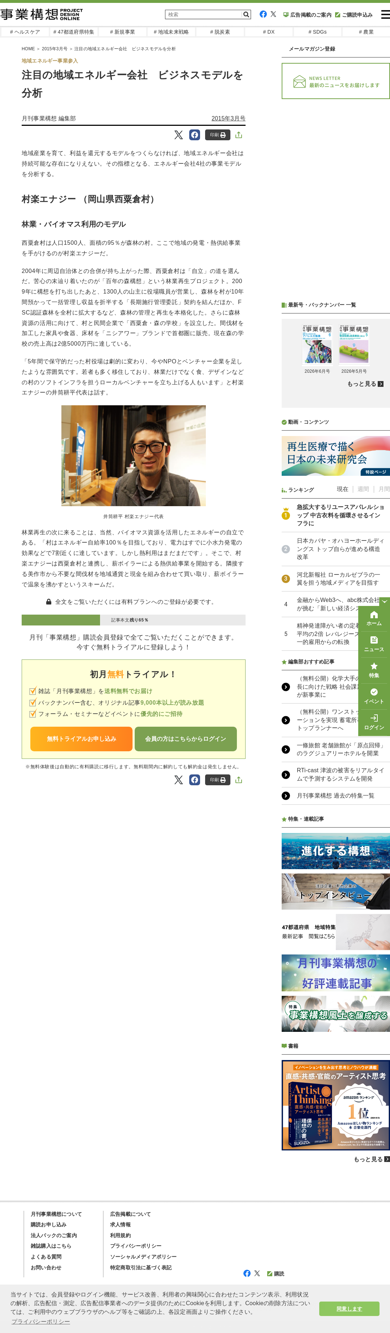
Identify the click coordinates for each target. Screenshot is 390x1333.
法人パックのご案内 (54, 1235)
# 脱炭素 (220, 32)
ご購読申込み (354, 14)
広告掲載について (130, 1214)
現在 (342, 489)
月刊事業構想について (56, 1214)
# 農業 (366, 32)
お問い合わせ (46, 1267)
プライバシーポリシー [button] (41, 1322)
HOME (28, 48)
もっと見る (361, 384)
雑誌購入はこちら (51, 1245)
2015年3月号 (55, 48)
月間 (384, 489)
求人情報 (120, 1224)
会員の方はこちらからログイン (185, 739)
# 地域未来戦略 (171, 32)
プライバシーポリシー (135, 1245)
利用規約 (120, 1235)
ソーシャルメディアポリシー (143, 1256)
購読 (275, 1273)
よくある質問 (46, 1256)
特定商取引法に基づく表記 (141, 1267)
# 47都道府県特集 (73, 32)
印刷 (218, 135)
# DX (269, 32)
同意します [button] (349, 1309)
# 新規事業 (122, 32)
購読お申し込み (48, 1224)
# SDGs (317, 32)
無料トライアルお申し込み (81, 739)
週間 (363, 489)
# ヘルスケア (25, 32)
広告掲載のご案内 (307, 14)
